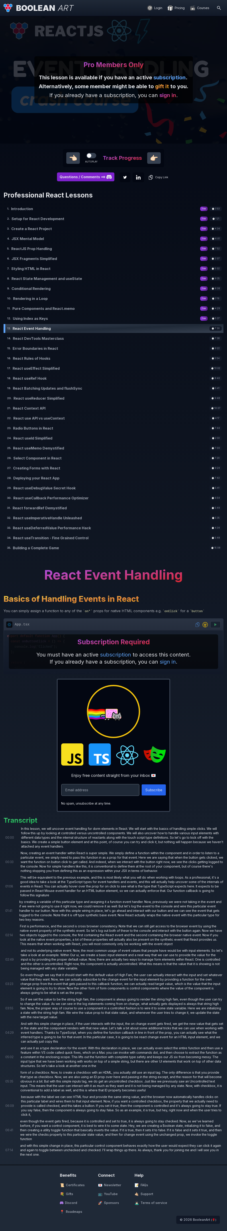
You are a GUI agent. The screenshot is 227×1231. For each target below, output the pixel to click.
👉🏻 (154, 158)
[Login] (154, 8)
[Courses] (199, 8)
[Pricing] (176, 8)
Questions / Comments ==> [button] (86, 177)
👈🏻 (73, 158)
